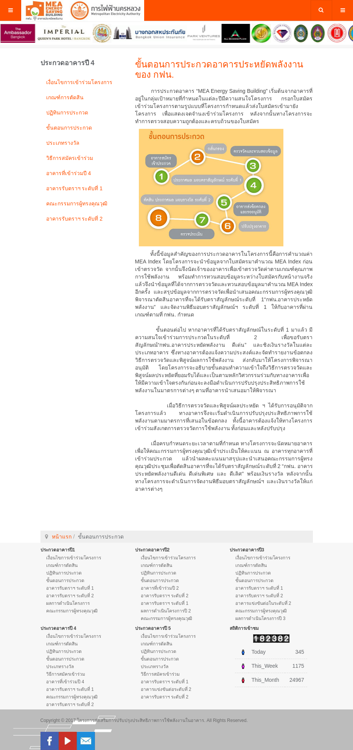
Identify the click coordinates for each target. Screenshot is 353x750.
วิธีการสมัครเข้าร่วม (69, 158)
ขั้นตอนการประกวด (69, 128)
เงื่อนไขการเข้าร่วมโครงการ (79, 82)
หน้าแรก (62, 537)
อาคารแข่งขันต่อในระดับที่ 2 (263, 603)
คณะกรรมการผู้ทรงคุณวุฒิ (76, 203)
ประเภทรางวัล (62, 143)
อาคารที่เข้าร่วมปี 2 (160, 588)
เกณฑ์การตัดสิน (65, 97)
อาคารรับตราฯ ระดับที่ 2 (74, 219)
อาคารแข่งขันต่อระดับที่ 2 (166, 689)
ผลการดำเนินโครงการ (68, 603)
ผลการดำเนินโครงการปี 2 (166, 611)
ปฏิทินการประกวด (67, 113)
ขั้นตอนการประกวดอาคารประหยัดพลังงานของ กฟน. (219, 69)
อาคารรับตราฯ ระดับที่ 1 (74, 188)
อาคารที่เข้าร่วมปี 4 (68, 173)
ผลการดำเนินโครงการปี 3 (260, 618)
